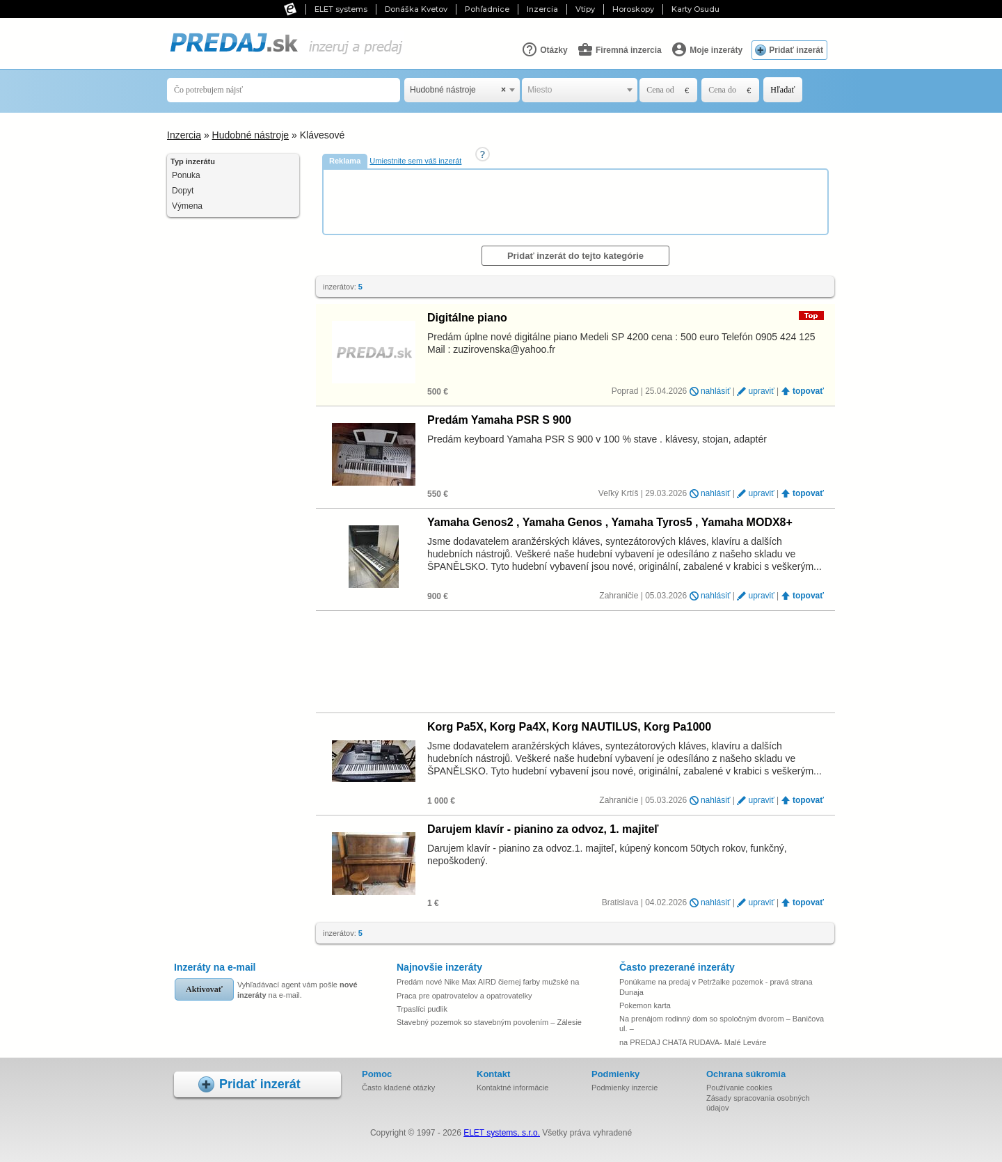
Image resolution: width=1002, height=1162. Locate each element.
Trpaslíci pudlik (422, 1009)
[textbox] (579, 90)
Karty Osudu (695, 9)
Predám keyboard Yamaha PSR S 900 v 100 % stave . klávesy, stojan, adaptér (597, 439)
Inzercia (542, 9)
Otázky (544, 49)
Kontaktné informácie (512, 1087)
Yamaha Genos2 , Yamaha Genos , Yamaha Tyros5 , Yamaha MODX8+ (610, 522)
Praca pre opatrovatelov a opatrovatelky (464, 996)
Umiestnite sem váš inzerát (415, 161)
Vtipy (585, 9)
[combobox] (462, 90)
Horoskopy (633, 9)
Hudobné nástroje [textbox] (458, 90)
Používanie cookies (739, 1087)
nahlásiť (716, 391)
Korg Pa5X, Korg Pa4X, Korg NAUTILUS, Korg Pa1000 (569, 727)
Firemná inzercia (619, 49)
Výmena (187, 206)
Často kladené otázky (398, 1087)
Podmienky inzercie (624, 1087)
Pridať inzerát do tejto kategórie (575, 255)
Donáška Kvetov (416, 9)
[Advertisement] (577, 201)
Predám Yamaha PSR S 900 (499, 420)
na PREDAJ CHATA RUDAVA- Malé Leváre (692, 1042)
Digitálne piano (467, 318)
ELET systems (341, 9)
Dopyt (182, 191)
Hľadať (782, 90)
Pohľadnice (487, 9)
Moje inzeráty (706, 49)
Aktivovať (204, 989)
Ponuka (186, 175)
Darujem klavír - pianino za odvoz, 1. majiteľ (542, 829)
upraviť (761, 391)
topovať (808, 391)
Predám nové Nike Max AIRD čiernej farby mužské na (488, 982)
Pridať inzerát (796, 50)
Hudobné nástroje (250, 135)
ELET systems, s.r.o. (501, 1133)
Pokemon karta (645, 1005)
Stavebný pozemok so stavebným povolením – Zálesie (489, 1022)
